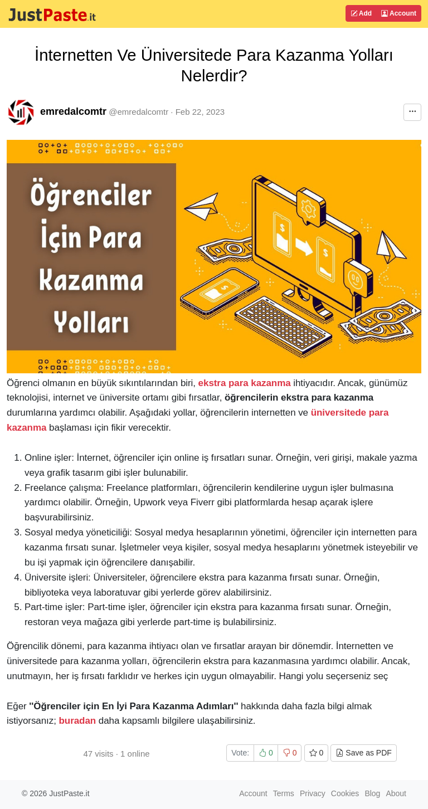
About (396, 793)
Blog (372, 793)
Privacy (312, 793)
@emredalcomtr (138, 111)
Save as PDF (363, 752)
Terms (283, 793)
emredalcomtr (73, 111)
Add (361, 13)
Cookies (345, 793)
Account (398, 13)
